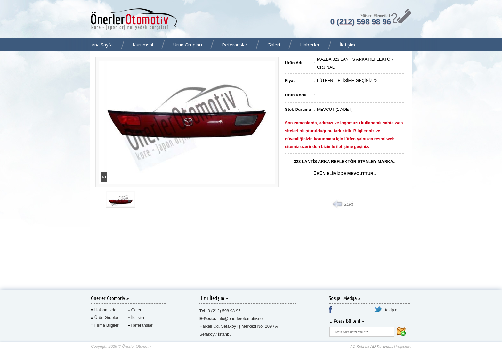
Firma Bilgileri (107, 325)
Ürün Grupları (187, 44)
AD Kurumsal (381, 346)
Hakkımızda (105, 309)
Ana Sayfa (102, 44)
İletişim (347, 44)
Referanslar (234, 44)
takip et (392, 309)
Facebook (495, 45)
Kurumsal (143, 44)
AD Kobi (357, 346)
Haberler (310, 44)
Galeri (273, 44)
